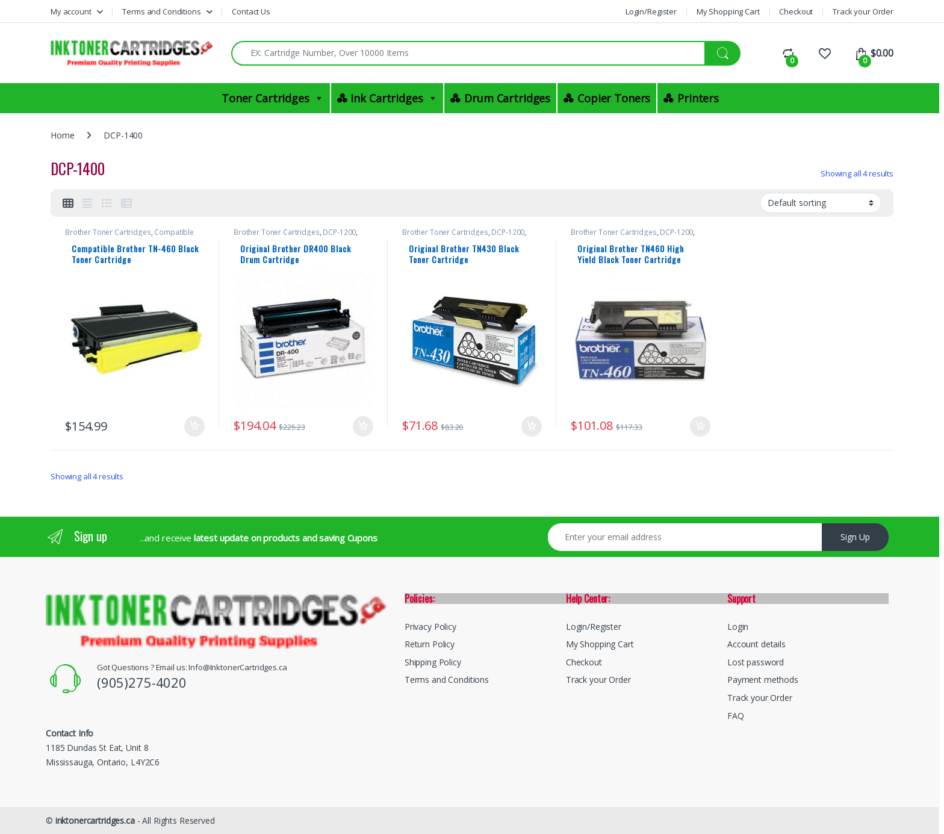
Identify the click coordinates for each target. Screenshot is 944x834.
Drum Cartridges (507, 98)
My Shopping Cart (728, 11)
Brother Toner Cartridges (108, 232)
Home (62, 135)
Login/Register (651, 11)
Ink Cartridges (393, 98)
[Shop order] (820, 203)
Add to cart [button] (194, 426)
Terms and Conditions (161, 11)
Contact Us (251, 11)
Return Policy (430, 644)
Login (737, 626)
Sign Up (855, 537)
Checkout (796, 11)
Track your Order (863, 11)
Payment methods (762, 679)
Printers (698, 98)
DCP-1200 (339, 232)
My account (71, 11)
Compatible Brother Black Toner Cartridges (129, 236)
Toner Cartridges (273, 98)
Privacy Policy (430, 626)
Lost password (755, 662)
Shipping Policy (433, 662)
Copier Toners (613, 98)
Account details (756, 644)
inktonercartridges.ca (95, 820)
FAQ (735, 715)
